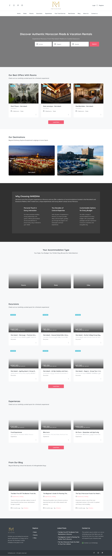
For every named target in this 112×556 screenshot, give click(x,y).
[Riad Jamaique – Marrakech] (56, 93)
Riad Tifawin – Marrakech (19, 106)
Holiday (21, 496)
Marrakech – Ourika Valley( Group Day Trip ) (88, 335)
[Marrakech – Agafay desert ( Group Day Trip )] (23, 358)
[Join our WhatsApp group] (22, 5)
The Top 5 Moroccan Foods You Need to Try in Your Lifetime (88, 493)
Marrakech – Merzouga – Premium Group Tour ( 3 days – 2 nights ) (23, 335)
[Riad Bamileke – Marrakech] (88, 93)
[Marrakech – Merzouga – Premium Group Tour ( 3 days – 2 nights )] (23, 322)
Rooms (31, 13)
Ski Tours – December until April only (87, 432)
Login (93, 5)
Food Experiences (16, 432)
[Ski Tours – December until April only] (88, 420)
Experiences (48, 13)
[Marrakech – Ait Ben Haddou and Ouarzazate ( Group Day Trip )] (56, 358)
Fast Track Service (60, 13)
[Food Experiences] (23, 420)
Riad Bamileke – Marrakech (84, 106)
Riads (25, 13)
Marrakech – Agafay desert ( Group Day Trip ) (23, 371)
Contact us (94, 13)
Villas (34, 538)
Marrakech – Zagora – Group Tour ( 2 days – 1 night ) (88, 371)
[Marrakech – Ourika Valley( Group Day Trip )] (88, 322)
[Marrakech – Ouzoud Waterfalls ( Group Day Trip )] (56, 322)
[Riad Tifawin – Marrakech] (23, 93)
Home (18, 13)
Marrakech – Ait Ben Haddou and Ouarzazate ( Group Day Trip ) (56, 371)
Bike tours (46, 432)
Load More (56, 122)
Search (94, 44)
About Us (85, 13)
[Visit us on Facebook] (10, 5)
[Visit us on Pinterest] (18, 5)
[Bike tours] (56, 420)
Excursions (39, 13)
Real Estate (71, 13)
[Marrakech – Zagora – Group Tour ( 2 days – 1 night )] (88, 358)
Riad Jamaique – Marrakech (52, 106)
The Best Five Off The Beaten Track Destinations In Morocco (23, 493)
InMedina (25, 508)
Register (101, 5)
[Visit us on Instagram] (14, 5)
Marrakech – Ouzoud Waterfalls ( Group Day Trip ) (56, 335)
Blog (79, 13)
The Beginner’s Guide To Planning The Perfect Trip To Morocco (56, 493)
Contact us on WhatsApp (91, 543)
